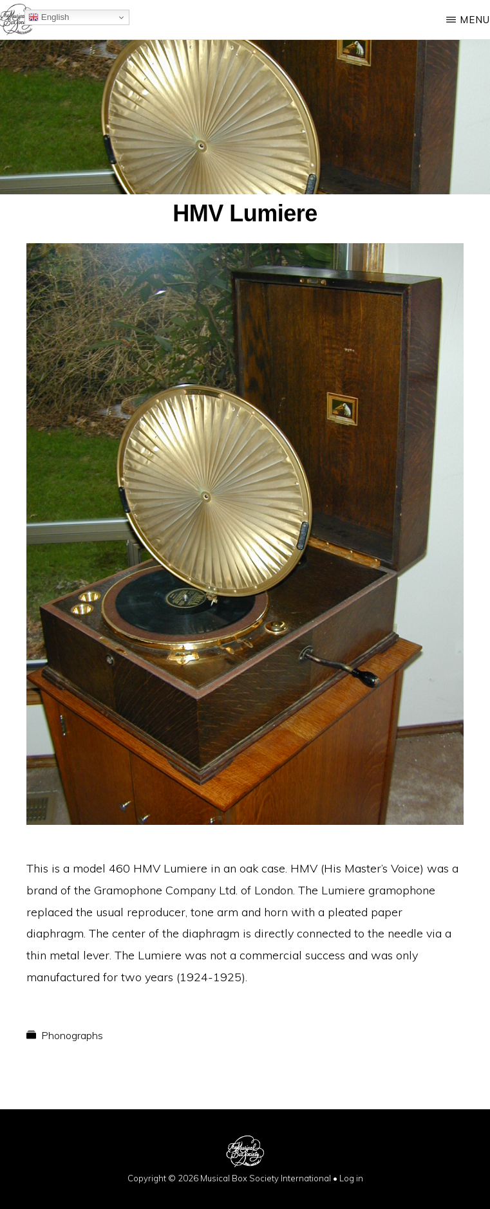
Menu (475, 20)
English (48, 17)
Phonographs (72, 1035)
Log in (351, 1178)
